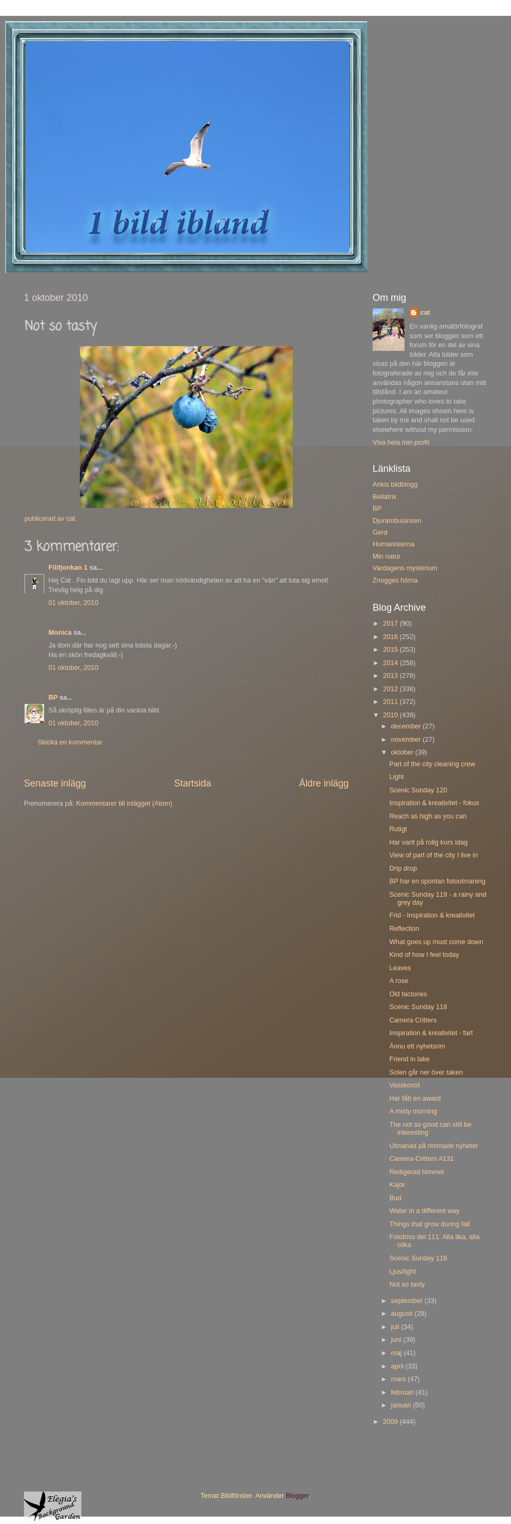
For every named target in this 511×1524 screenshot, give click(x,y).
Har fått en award (415, 1098)
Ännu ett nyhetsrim (417, 1046)
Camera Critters (412, 1020)
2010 (391, 715)
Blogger (297, 1496)
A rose (398, 981)
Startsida (192, 783)
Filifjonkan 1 (67, 567)
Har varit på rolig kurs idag (428, 842)
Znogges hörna (395, 580)
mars (399, 1379)
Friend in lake (409, 1059)
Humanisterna (393, 544)
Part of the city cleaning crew (432, 764)
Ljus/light (402, 1271)
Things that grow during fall (429, 1224)
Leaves (400, 968)
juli (396, 1327)
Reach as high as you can (427, 816)
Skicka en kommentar (70, 742)
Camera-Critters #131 (421, 1158)
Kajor (397, 1185)
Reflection (404, 928)
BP (52, 697)
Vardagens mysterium (405, 568)
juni (397, 1339)
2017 (391, 623)
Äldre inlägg (324, 783)
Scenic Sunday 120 (418, 790)
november (407, 739)
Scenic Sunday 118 (418, 1007)
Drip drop (403, 868)
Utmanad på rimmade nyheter (433, 1146)
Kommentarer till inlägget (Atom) (124, 803)
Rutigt (398, 829)
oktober (403, 752)
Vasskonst (404, 1085)
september (408, 1301)
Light (396, 777)
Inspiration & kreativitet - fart (431, 1033)
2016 (391, 637)
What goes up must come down (436, 942)
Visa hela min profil (401, 442)
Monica (59, 632)
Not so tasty (407, 1284)
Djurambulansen (397, 521)
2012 (391, 689)
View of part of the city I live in (433, 855)
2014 (391, 663)
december (407, 726)
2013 (391, 675)
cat (425, 312)
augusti (403, 1313)
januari (402, 1405)
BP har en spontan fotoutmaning (437, 881)
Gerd (380, 532)
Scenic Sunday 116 (418, 1258)
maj (397, 1353)
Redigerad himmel (416, 1172)
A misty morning (413, 1111)
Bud (395, 1198)
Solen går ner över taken (426, 1072)
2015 (391, 649)
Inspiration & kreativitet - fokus (434, 803)
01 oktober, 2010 (73, 603)
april (398, 1366)
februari (403, 1392)
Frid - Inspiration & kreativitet (431, 915)
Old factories (408, 994)
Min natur (387, 556)
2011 (391, 702)
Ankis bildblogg (395, 484)
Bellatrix (385, 497)
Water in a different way (424, 1211)
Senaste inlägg (55, 783)
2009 (391, 1421)
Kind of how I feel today (424, 954)
